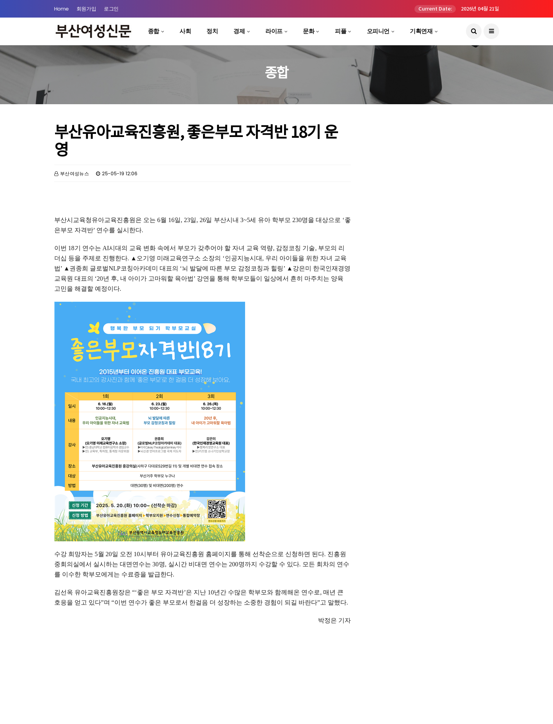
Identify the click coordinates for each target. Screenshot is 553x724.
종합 (153, 31)
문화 (308, 31)
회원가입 (86, 8)
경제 (239, 31)
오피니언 (378, 31)
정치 (212, 31)
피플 (340, 31)
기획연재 (421, 31)
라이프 (274, 31)
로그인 (111, 8)
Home (61, 8)
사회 (185, 31)
